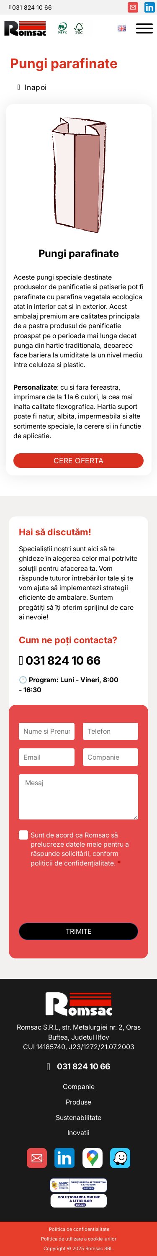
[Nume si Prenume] (47, 731)
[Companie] (111, 756)
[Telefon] (111, 731)
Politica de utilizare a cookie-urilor (78, 1239)
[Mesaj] (79, 797)
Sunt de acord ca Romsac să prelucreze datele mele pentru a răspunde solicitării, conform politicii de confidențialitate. (80, 849)
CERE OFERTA (79, 460)
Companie (79, 1086)
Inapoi (32, 87)
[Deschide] (144, 28)
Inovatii (78, 1132)
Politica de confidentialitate (78, 1229)
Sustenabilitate (78, 1117)
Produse (78, 1102)
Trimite (79, 931)
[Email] (47, 756)
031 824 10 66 (83, 1066)
